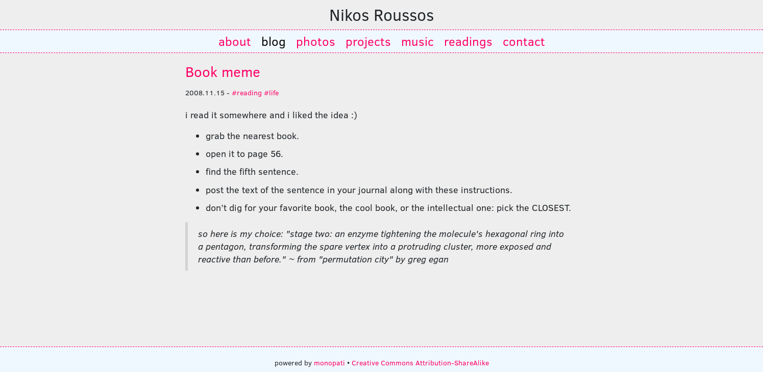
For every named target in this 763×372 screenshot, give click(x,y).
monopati (329, 362)
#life (271, 92)
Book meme (222, 71)
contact (524, 41)
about (234, 41)
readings (468, 41)
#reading (247, 92)
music (417, 41)
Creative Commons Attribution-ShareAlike (420, 362)
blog (273, 41)
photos (315, 41)
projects (368, 41)
